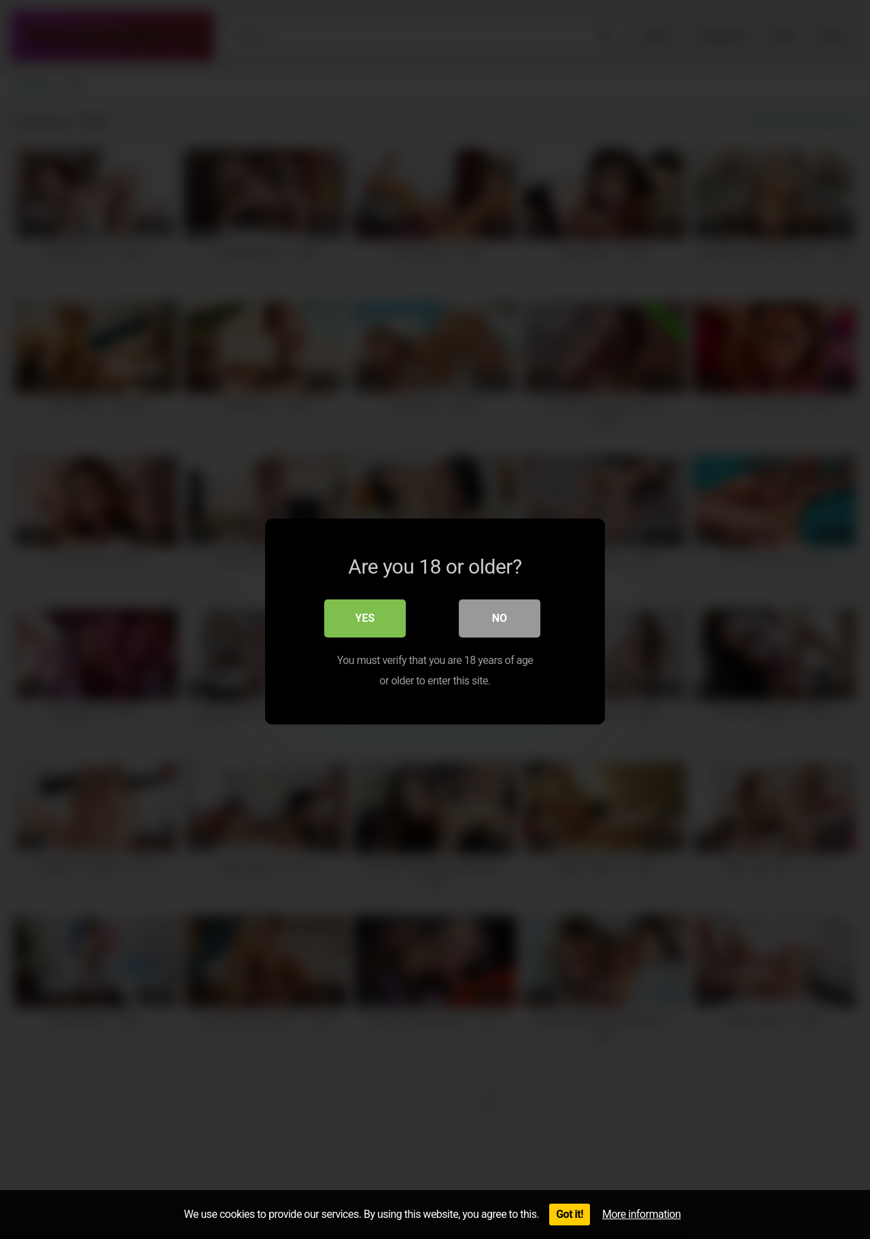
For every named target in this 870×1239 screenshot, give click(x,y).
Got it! (569, 1214)
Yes (365, 616)
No (499, 616)
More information (641, 1214)
